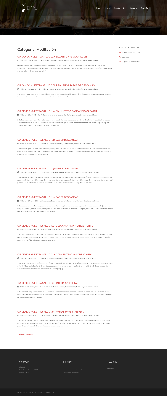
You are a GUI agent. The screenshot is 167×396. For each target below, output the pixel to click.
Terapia (117, 8)
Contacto (144, 8)
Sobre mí (107, 8)
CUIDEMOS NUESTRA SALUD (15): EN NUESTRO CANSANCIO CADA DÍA (57, 111)
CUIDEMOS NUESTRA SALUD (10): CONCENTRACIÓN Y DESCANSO (54, 254)
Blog (124, 8)
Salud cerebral (87, 60)
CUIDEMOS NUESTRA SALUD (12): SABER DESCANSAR (47, 197)
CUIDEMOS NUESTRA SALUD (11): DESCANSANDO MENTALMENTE (55, 225)
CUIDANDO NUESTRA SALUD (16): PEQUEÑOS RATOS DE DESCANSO (56, 85)
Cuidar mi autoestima (57, 60)
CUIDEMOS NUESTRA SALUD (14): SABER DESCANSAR (47, 140)
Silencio (95, 60)
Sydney (41, 392)
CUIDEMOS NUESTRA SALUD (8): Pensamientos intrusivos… (50, 311)
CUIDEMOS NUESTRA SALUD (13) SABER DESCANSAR (47, 168)
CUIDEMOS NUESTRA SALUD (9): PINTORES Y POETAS (47, 283)
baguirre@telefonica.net (131, 62)
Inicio (98, 8)
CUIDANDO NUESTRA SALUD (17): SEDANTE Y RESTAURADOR (52, 56)
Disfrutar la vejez (69, 60)
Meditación (78, 60)
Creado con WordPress (25, 392)
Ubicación (133, 8)
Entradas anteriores (26, 334)
